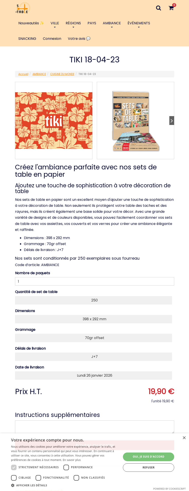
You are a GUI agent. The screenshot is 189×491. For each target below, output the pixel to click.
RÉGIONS (73, 24)
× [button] (184, 438)
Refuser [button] (149, 467)
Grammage (25, 329)
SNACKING (27, 38)
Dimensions (25, 310)
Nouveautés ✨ (31, 23)
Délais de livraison (30, 348)
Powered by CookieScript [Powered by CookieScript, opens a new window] (169, 488)
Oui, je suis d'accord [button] (148, 456)
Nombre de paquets (32, 273)
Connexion (52, 38)
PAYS (92, 23)
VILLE (55, 24)
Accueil (23, 74)
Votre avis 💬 (79, 38)
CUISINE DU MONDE (62, 74)
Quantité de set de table (36, 291)
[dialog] (94, 462)
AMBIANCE (112, 24)
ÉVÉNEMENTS (139, 24)
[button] (64, 485)
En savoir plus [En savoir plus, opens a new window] (72, 460)
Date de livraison (29, 367)
